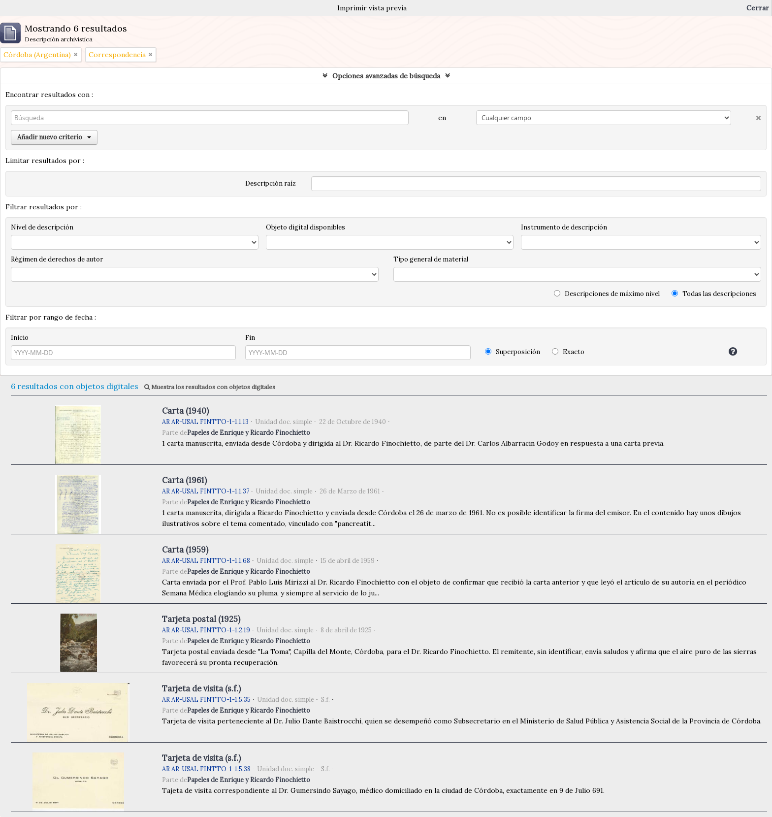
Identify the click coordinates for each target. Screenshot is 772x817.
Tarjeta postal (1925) (201, 619)
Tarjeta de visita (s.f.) (201, 688)
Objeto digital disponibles (305, 227)
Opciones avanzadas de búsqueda (386, 75)
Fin (250, 337)
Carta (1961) (184, 480)
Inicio (20, 337)
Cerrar (757, 7)
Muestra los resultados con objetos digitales (209, 387)
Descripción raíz (270, 183)
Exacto (568, 352)
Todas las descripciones (714, 294)
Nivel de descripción (42, 227)
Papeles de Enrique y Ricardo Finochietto (248, 432)
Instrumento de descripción (564, 227)
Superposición (512, 352)
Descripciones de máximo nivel (607, 294)
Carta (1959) (185, 550)
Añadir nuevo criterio (54, 137)
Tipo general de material (430, 259)
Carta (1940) (185, 411)
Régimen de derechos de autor (57, 259)
